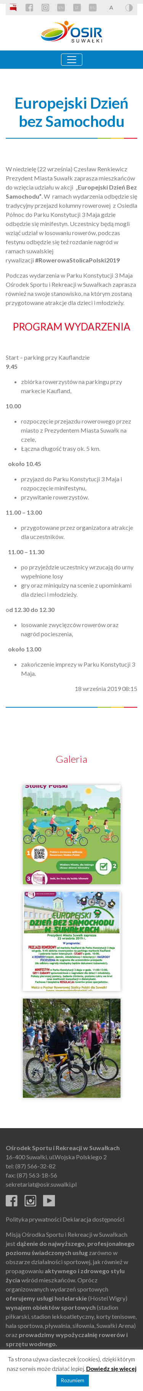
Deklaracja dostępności (93, 1219)
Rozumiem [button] (72, 1380)
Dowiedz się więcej (111, 1368)
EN (61, 7)
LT (77, 7)
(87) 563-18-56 (37, 1175)
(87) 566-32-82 (35, 1166)
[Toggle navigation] (71, 60)
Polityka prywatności (33, 1219)
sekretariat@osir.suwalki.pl (41, 1184)
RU (93, 7)
